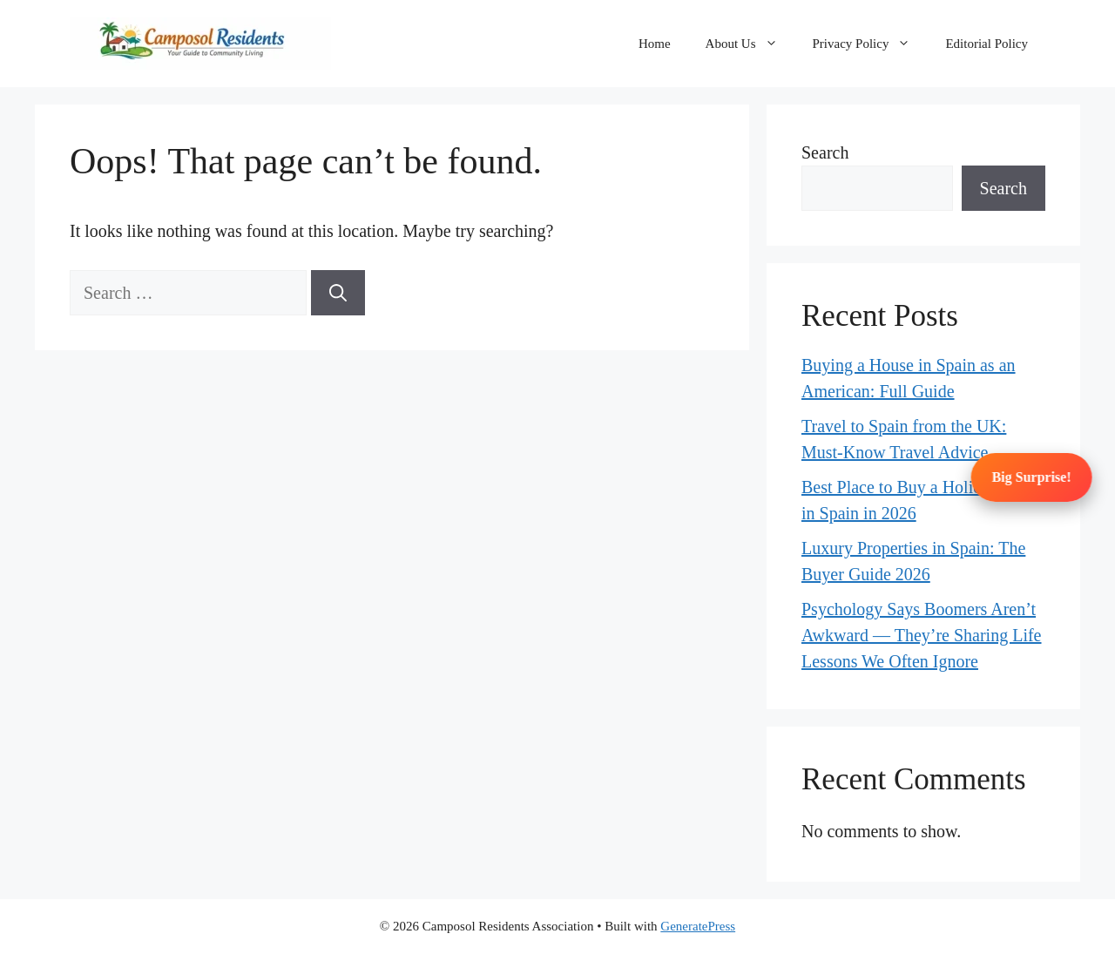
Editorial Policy (986, 44)
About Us (750, 43)
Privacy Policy (871, 43)
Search (824, 152)
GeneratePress (697, 926)
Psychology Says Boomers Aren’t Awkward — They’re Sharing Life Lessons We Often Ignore (921, 635)
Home (655, 44)
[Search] (338, 292)
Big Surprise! (1031, 477)
